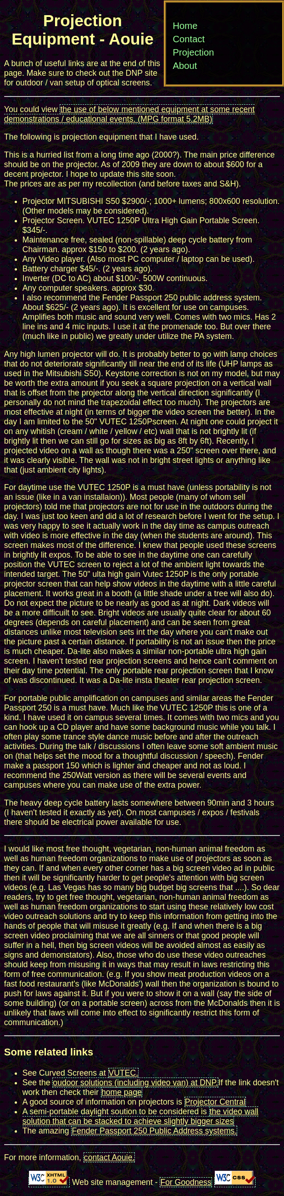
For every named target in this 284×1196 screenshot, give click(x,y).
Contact (189, 39)
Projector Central (215, 1101)
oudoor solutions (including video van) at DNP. (135, 1082)
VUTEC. (124, 1073)
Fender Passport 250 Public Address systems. (154, 1130)
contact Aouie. (109, 1157)
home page (121, 1092)
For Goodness (185, 1182)
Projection (193, 52)
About (185, 66)
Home (185, 26)
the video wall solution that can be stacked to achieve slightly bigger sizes (140, 1116)
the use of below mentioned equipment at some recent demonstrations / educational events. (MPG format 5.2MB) (129, 114)
